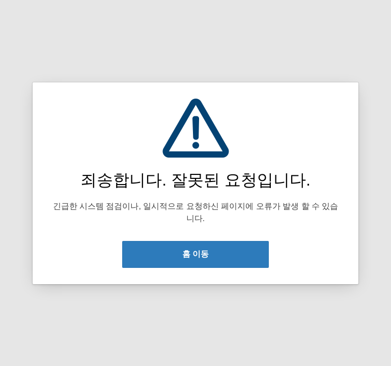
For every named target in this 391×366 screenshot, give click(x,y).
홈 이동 (195, 254)
